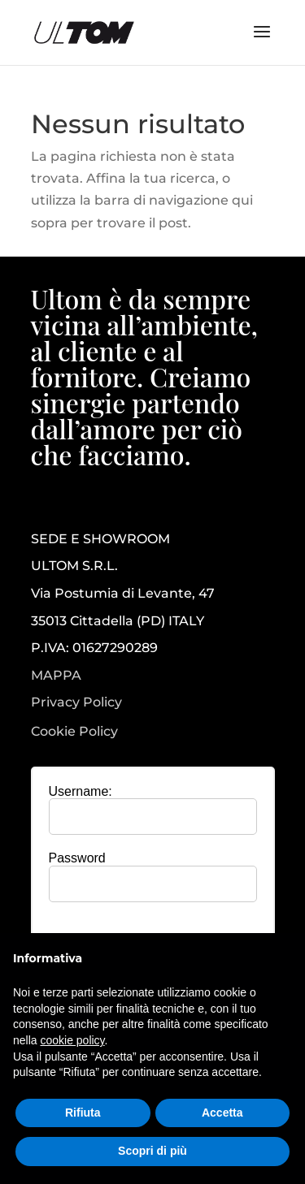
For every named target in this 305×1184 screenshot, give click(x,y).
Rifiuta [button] (83, 1112)
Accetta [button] (222, 1112)
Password (77, 858)
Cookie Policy (74, 731)
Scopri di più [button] (152, 1150)
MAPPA (56, 675)
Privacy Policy (76, 702)
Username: (80, 791)
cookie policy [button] (72, 1040)
